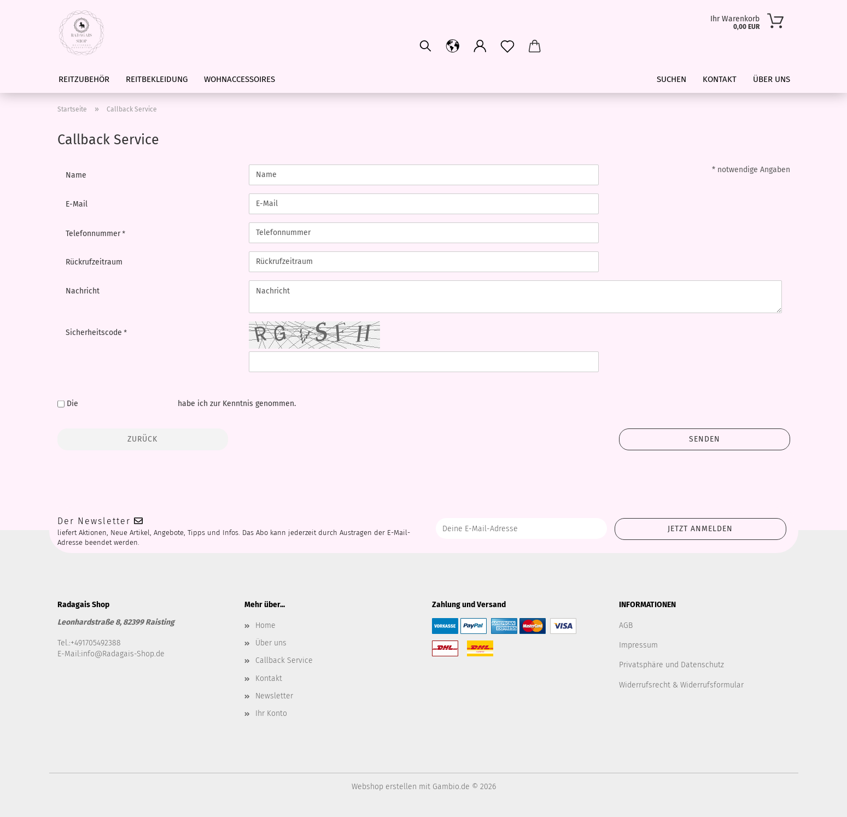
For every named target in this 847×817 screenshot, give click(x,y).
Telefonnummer (94, 233)
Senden (704, 439)
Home (265, 625)
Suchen (671, 79)
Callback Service (284, 660)
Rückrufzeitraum (94, 262)
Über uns (771, 79)
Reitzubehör (84, 79)
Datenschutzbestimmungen (128, 403)
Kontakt (720, 79)
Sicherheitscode (95, 332)
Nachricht (83, 291)
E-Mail (76, 204)
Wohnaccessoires (239, 79)
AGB (626, 625)
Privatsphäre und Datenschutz (671, 664)
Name (76, 175)
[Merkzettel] (507, 46)
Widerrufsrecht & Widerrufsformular (681, 685)
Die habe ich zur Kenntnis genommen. (181, 403)
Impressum (638, 645)
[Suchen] (425, 46)
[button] (480, 46)
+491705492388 (96, 643)
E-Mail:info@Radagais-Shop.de (111, 654)
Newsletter (274, 696)
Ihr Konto (271, 713)
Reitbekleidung (157, 79)
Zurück (142, 439)
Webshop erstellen (384, 786)
